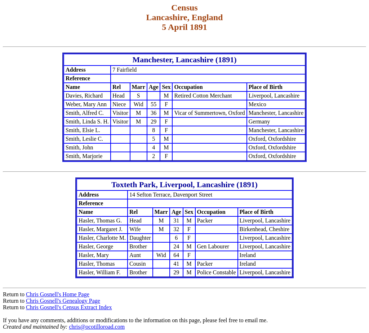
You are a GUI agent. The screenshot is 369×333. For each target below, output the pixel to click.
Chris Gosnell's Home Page (57, 294)
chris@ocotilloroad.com (97, 327)
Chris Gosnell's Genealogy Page (63, 301)
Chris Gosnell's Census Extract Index (69, 307)
